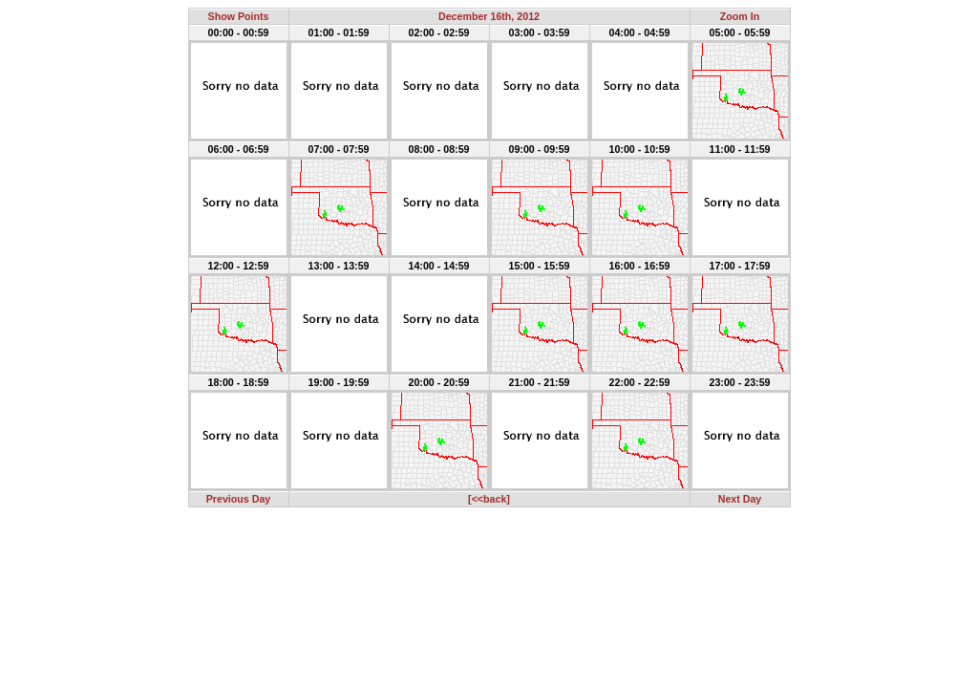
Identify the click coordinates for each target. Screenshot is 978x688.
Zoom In (739, 16)
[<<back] (489, 499)
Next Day (740, 499)
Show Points (238, 16)
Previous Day (238, 499)
